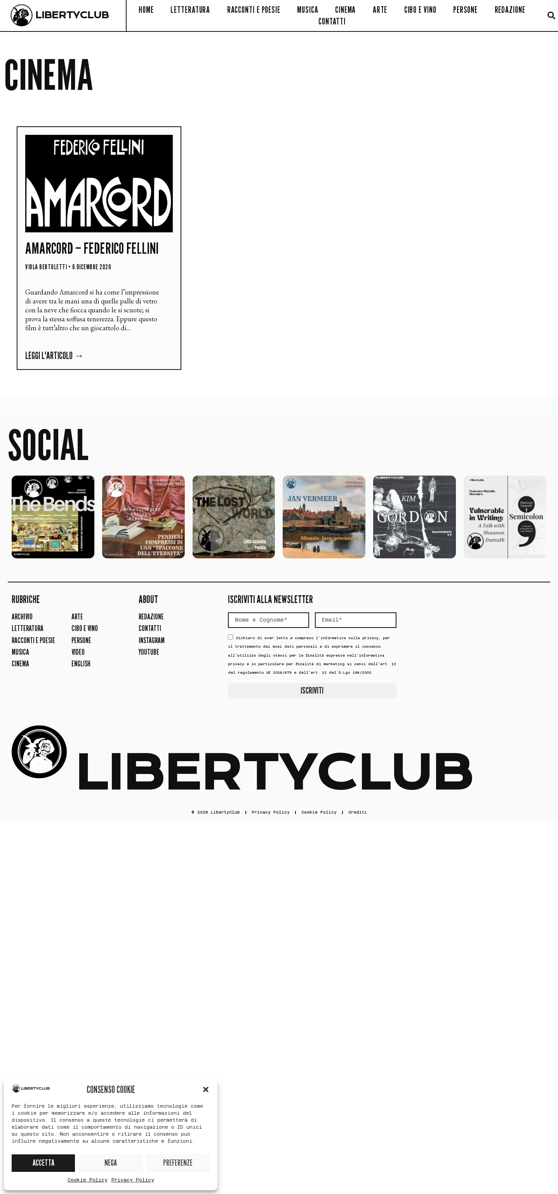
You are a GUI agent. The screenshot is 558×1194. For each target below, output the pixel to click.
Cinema (345, 9)
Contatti (332, 21)
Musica (307, 9)
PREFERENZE (178, 1163)
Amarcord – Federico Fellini (91, 248)
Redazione (510, 9)
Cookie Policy (88, 1180)
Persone (465, 9)
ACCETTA (43, 1163)
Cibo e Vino (420, 9)
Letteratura (190, 9)
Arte (380, 9)
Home (146, 9)
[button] (206, 1089)
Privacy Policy (132, 1180)
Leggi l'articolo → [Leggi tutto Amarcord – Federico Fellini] (54, 355)
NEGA (110, 1163)
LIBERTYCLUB (72, 15)
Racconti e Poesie (253, 9)
